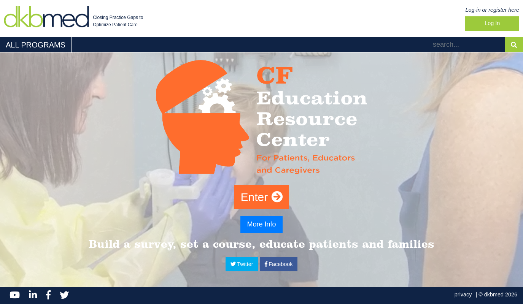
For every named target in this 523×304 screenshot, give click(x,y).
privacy (463, 294)
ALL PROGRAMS (35, 45)
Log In (492, 23)
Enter (261, 197)
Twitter (242, 264)
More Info (261, 224)
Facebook (279, 264)
